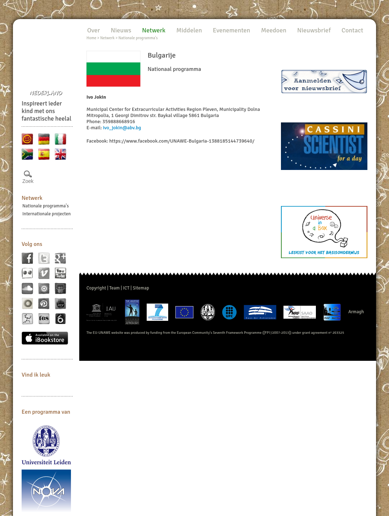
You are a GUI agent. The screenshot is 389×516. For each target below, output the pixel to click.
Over (93, 30)
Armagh (356, 312)
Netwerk (32, 198)
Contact (352, 30)
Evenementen (231, 30)
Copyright (96, 288)
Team (114, 288)
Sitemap (141, 288)
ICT (126, 288)
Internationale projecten (46, 214)
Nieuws (121, 30)
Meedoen (273, 30)
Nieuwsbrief (314, 30)
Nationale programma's (45, 206)
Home (91, 38)
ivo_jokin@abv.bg (122, 128)
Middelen (189, 30)
